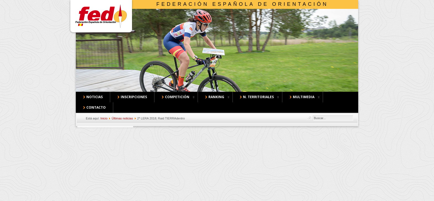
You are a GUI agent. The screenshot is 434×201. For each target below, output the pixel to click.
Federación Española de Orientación (242, 4)
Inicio (104, 118)
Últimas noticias (122, 118)
